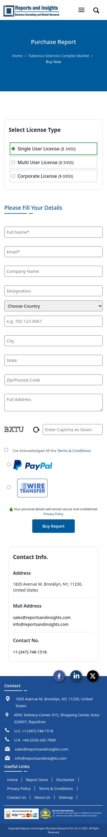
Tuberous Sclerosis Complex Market (58, 55)
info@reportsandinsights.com (40, 624)
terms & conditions (56, 788)
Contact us (16, 797)
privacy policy (19, 788)
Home (17, 55)
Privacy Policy (53, 514)
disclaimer (65, 779)
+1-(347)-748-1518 (30, 652)
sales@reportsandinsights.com (41, 617)
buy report (54, 526)
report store (37, 779)
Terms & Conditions (74, 450)
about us (42, 797)
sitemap (66, 797)
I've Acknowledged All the (52, 450)
